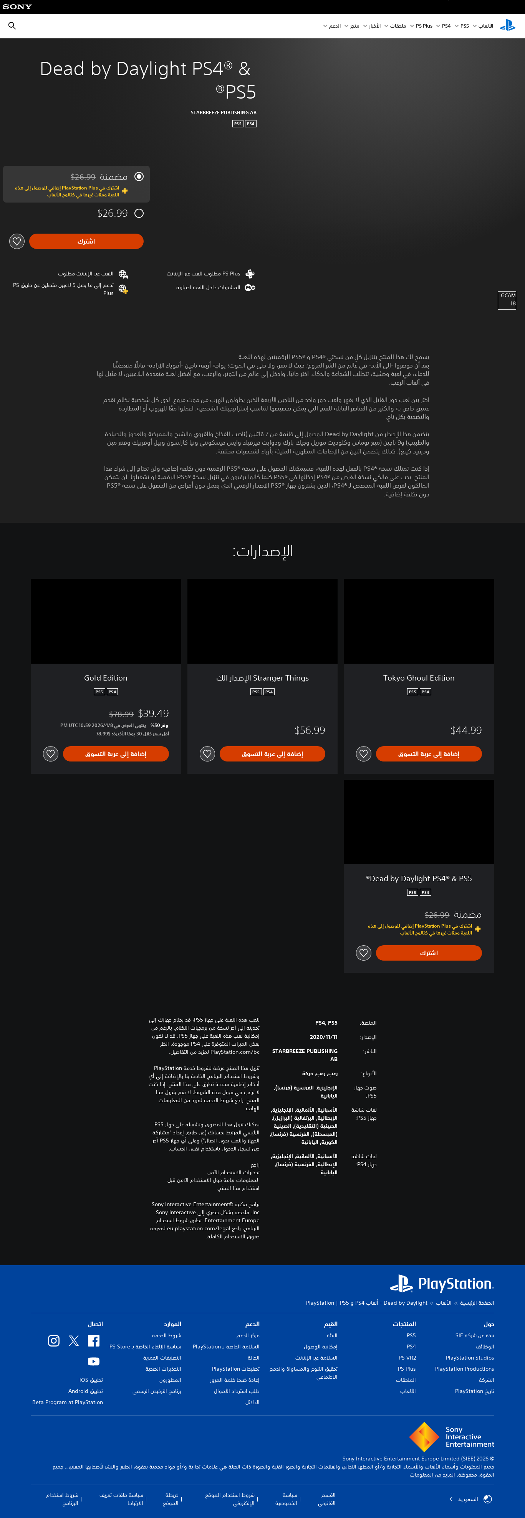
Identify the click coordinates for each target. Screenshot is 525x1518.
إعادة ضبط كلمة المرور (235, 1379)
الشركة (486, 1379)
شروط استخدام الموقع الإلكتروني (230, 1499)
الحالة (254, 1357)
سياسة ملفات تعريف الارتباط (121, 1499)
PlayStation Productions (464, 1368)
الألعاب (486, 26)
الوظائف (485, 1346)
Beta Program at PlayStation (67, 1402)
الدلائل (252, 1402)
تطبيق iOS (91, 1379)
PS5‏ (464, 26)
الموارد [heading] (172, 1324)
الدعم (335, 26)
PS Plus (424, 26)
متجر (354, 26)
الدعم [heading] (252, 1324)
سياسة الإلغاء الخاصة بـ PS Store (145, 1346)
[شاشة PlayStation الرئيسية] (507, 26)
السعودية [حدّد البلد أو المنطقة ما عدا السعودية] (470, 1499)
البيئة (332, 1335)
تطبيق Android (85, 1391)
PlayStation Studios (470, 1357)
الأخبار (375, 26)
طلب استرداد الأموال (237, 1391)
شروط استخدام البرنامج (62, 1499)
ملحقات (398, 26)
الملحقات (406, 1379)
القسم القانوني (327, 1499)
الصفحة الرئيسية (477, 1302)
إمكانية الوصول (321, 1346)
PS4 (446, 26)
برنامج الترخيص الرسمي (156, 1391)
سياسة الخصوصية (286, 1499)
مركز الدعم (248, 1335)
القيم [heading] (331, 1324)
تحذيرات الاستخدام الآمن (233, 1172)
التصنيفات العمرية (162, 1357)
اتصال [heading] (95, 1324)
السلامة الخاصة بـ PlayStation (226, 1346)
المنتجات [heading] (404, 1324)
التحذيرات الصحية (163, 1368)
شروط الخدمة (166, 1335)
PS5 (411, 1335)
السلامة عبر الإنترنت (316, 1357)
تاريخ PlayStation (474, 1391)
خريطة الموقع (171, 1499)
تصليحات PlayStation (236, 1368)
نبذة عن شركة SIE (474, 1335)
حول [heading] (489, 1324)
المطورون (170, 1379)
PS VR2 (407, 1357)
